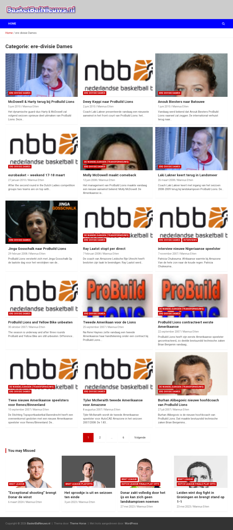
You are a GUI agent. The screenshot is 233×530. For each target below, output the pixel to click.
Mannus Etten (31, 106)
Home (12, 23)
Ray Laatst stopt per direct (104, 249)
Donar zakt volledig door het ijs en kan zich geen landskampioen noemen (143, 497)
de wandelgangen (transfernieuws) (106, 162)
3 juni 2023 (70, 502)
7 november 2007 (168, 253)
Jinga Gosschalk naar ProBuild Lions (37, 249)
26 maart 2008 (166, 180)
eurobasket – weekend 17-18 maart (36, 175)
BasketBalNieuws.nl (38, 523)
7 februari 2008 (92, 253)
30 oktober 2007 (17, 327)
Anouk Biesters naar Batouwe (181, 102)
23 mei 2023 (184, 506)
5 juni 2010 (14, 106)
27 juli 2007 (164, 409)
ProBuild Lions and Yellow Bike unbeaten (40, 322)
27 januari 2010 (17, 180)
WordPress (131, 523)
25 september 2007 (94, 327)
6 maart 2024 (16, 502)
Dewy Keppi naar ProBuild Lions (108, 102)
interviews (190, 240)
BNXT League (16, 484)
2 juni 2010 (89, 106)
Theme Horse (78, 523)
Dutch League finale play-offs (140, 484)
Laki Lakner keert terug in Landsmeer (187, 175)
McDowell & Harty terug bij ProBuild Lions (41, 102)
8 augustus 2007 (92, 409)
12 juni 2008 (90, 180)
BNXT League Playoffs (79, 484)
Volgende (140, 437)
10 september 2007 (19, 409)
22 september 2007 (169, 331)
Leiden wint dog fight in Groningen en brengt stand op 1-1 (200, 497)
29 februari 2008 (17, 253)
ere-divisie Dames (19, 93)
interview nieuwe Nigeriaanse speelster (189, 249)
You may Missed (21, 450)
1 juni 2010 (164, 106)
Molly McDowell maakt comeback (109, 175)
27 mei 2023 (128, 506)
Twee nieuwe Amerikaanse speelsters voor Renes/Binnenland (38, 402)
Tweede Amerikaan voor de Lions (109, 322)
